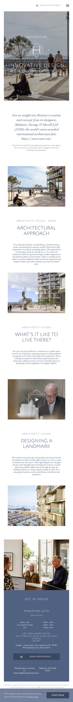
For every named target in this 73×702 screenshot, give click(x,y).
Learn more (33, 696)
